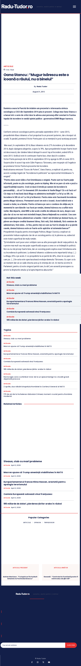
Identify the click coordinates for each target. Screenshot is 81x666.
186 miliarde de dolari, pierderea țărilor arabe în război (33, 320)
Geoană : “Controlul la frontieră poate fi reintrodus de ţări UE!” (61, 578)
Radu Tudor (42, 87)
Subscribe (71, 645)
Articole (8, 66)
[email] (33, 645)
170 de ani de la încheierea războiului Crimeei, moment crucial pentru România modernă (38, 395)
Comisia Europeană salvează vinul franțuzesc (28, 311)
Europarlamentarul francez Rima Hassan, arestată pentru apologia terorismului (39, 302)
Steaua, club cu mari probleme (22, 285)
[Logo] (31, 6)
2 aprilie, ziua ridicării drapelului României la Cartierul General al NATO (34, 386)
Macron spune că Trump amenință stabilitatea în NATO (33, 293)
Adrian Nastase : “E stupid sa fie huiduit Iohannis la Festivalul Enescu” (20, 578)
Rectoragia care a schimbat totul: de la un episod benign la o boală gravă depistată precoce (36, 378)
